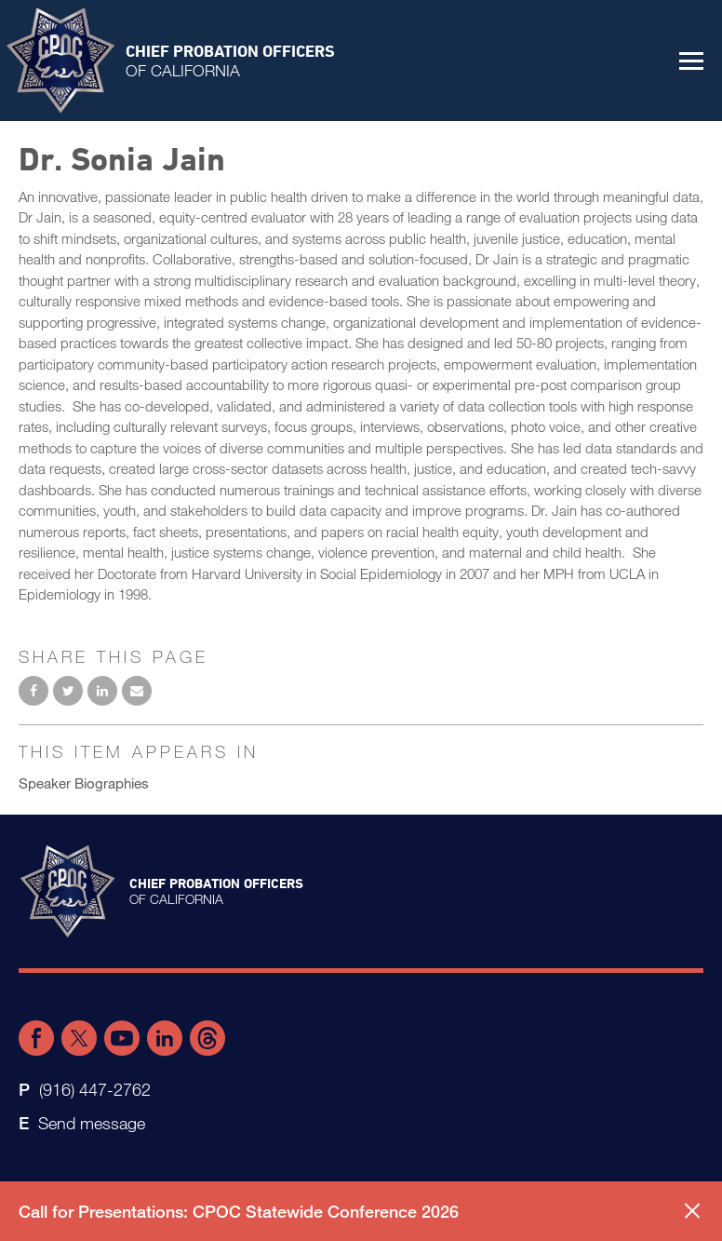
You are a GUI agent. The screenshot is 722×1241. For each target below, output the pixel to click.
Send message (91, 1123)
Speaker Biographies (84, 783)
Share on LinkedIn (102, 691)
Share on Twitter (68, 691)
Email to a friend (137, 691)
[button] (691, 60)
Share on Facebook (33, 691)
